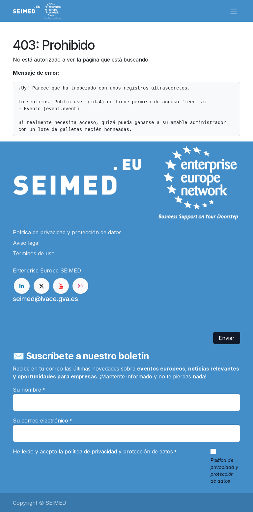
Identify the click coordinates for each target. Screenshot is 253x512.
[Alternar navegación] (233, 11)
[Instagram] (80, 286)
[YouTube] (61, 286)
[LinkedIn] (22, 286)
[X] (41, 286)
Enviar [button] (227, 338)
